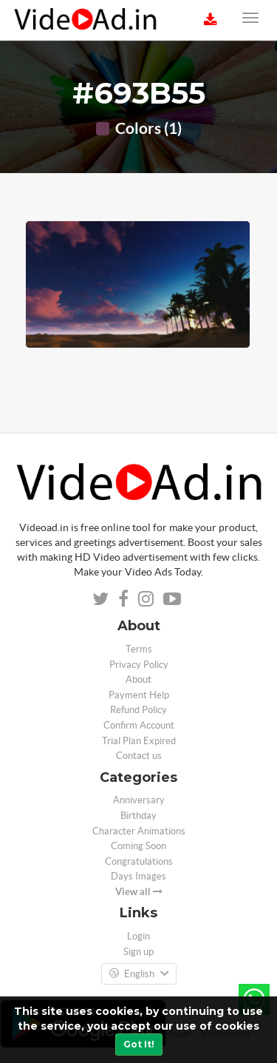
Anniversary (139, 800)
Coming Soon (138, 845)
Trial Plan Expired (139, 740)
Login (138, 936)
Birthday (138, 815)
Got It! (138, 1044)
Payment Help (139, 695)
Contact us (139, 755)
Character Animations (138, 831)
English (138, 974)
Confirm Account (138, 725)
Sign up (138, 951)
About (138, 679)
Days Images (138, 876)
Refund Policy (138, 709)
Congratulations (139, 861)
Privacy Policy (138, 664)
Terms (139, 649)
